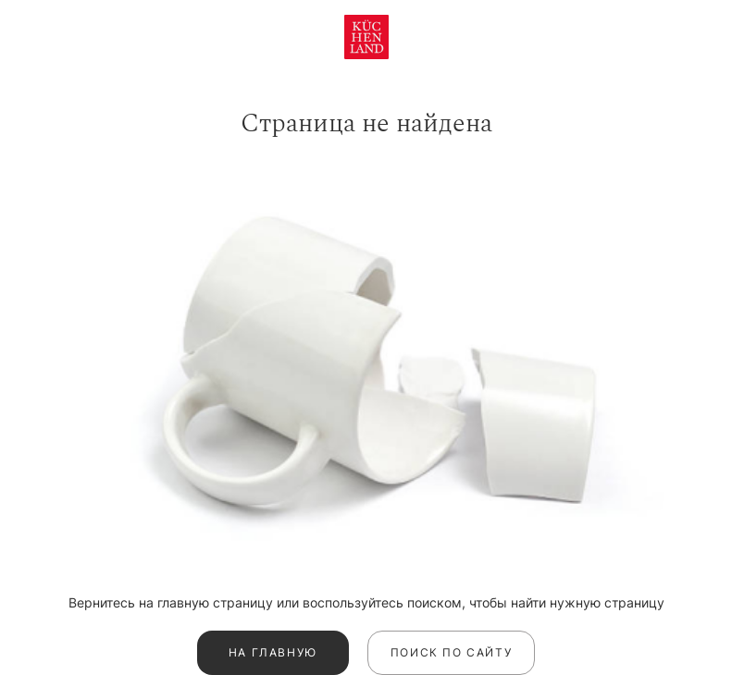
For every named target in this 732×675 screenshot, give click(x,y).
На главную (273, 652)
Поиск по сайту (451, 652)
